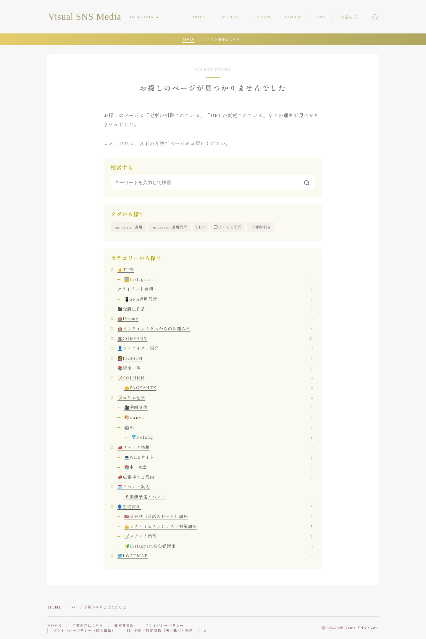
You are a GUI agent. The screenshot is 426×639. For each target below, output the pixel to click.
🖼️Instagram (218, 279)
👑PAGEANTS (218, 387)
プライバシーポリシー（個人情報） (84, 630)
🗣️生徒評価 (215, 506)
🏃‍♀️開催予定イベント (218, 497)
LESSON (261, 17)
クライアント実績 (215, 289)
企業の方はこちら (88, 625)
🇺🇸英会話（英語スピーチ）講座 (218, 516)
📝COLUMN (215, 378)
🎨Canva (218, 417)
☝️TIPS (215, 269)
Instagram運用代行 (169, 226)
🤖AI (218, 427)
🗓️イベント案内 (215, 487)
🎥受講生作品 (215, 309)
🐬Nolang (222, 437)
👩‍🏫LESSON (215, 358)
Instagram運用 (128, 226)
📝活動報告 (261, 226)
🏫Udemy (215, 318)
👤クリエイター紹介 (215, 348)
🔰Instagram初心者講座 (218, 546)
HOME (55, 606)
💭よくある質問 (228, 226)
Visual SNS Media (84, 17)
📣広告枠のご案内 (215, 477)
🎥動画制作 (218, 407)
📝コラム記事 (215, 397)
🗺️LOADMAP (215, 555)
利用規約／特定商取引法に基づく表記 (159, 630)
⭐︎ (205, 630)
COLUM (293, 17)
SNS (321, 17)
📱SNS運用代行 (218, 299)
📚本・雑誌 (218, 467)
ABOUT (199, 17)
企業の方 (349, 17)
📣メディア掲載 (215, 447)
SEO (200, 226)
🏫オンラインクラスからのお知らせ (215, 328)
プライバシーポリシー (164, 625)
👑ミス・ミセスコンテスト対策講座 (218, 526)
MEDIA (230, 17)
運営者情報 (124, 625)
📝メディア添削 (218, 536)
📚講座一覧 (215, 368)
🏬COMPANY (215, 338)
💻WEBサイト (218, 457)
